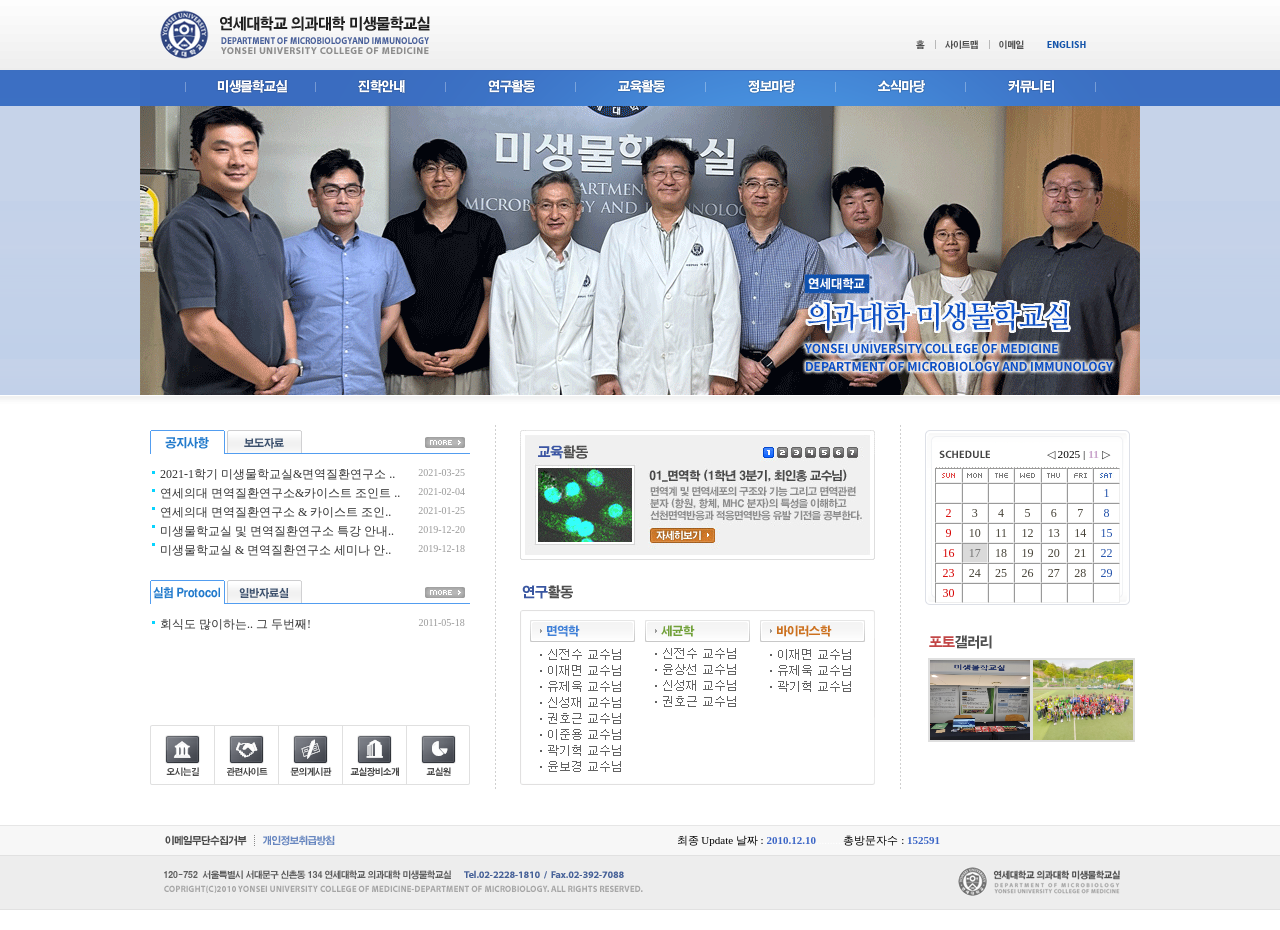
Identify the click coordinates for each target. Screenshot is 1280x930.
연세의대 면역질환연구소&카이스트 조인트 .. (280, 493)
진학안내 (380, 88)
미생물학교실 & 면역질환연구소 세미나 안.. (275, 550)
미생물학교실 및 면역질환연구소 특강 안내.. (277, 531)
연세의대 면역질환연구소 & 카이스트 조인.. (275, 512)
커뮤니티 (1052, 88)
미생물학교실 (227, 88)
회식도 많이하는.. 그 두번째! (235, 624)
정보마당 (770, 88)
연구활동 (510, 88)
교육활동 (640, 88)
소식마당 (900, 88)
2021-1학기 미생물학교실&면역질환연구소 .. (277, 474)
